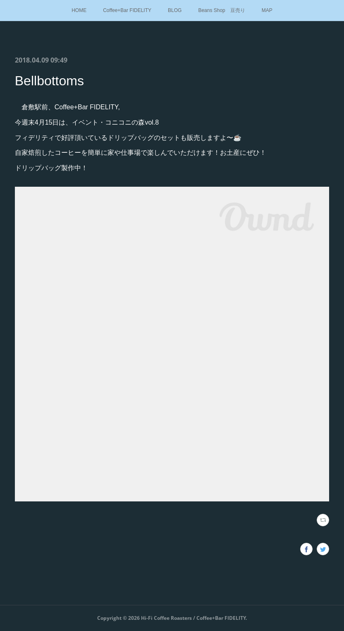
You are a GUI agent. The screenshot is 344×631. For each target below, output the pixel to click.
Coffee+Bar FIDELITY (127, 10)
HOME (79, 10)
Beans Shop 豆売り (221, 10)
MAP (267, 10)
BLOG (175, 10)
